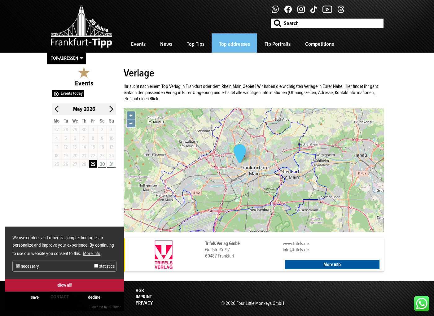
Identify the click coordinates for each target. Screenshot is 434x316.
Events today (72, 93)
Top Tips (195, 44)
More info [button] (91, 253)
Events (138, 44)
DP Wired (114, 307)
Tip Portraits (278, 44)
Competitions (319, 44)
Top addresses (234, 44)
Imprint (144, 297)
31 (111, 164)
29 (92, 164)
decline (94, 297)
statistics (104, 266)
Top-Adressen (64, 58)
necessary (27, 266)
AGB (140, 291)
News (166, 44)
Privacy (144, 303)
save (35, 297)
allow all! (64, 285)
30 (102, 164)
